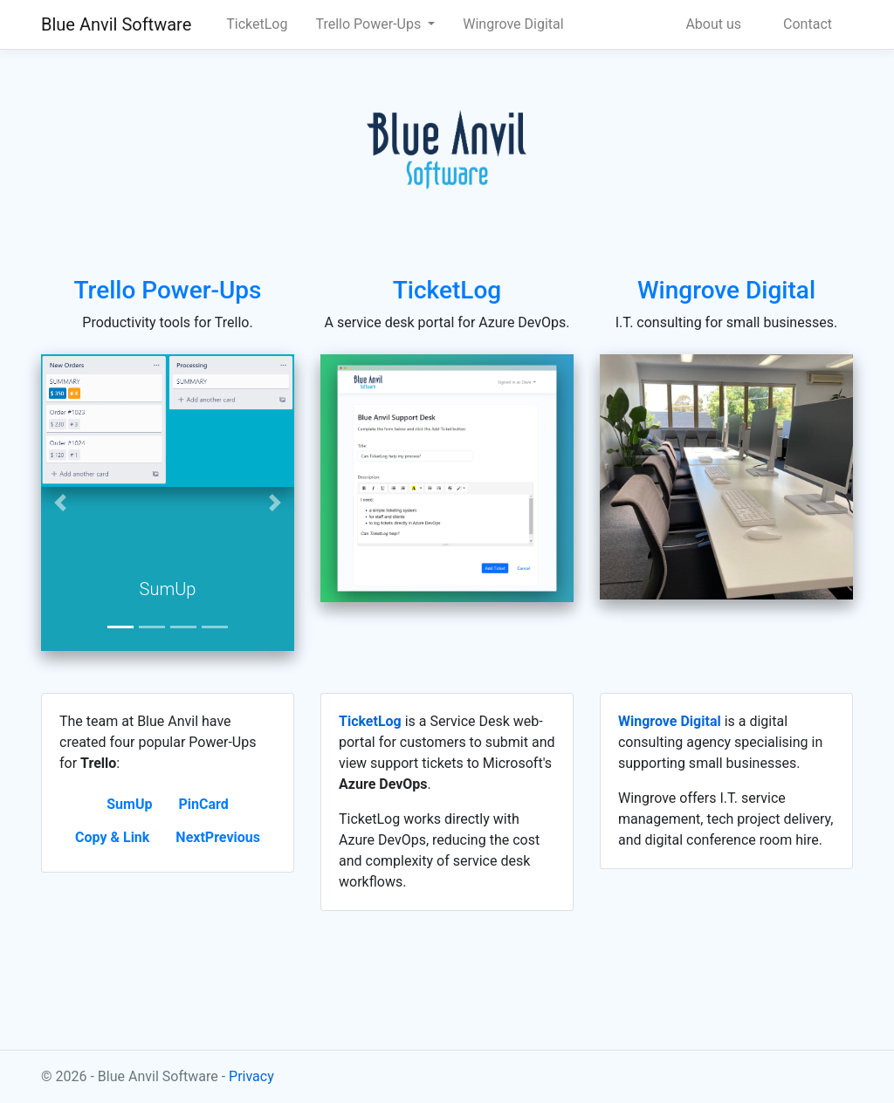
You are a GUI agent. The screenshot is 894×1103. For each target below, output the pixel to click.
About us (713, 24)
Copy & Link (112, 837)
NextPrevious (217, 837)
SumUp (129, 804)
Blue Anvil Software (116, 24)
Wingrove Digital (513, 24)
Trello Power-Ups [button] (369, 24)
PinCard (203, 804)
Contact (807, 24)
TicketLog (256, 24)
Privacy (251, 1076)
